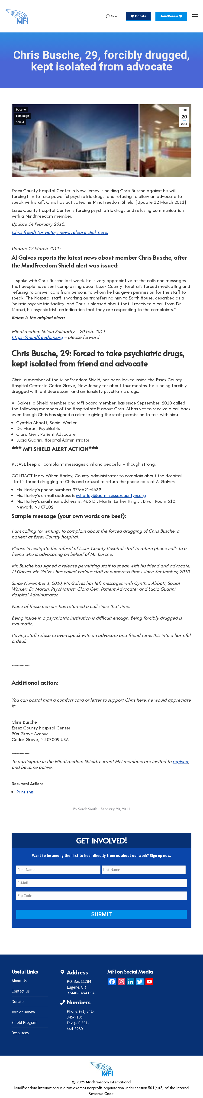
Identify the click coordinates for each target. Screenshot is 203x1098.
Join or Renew (23, 1011)
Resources (20, 1032)
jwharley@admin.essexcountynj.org (111, 495)
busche (21, 109)
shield (20, 122)
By (85, 809)
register (180, 761)
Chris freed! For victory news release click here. (60, 232)
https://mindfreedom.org (37, 337)
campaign (22, 116)
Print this (25, 791)
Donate (18, 1001)
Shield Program (24, 1021)
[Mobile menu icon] (195, 16)
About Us (19, 980)
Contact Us (21, 990)
